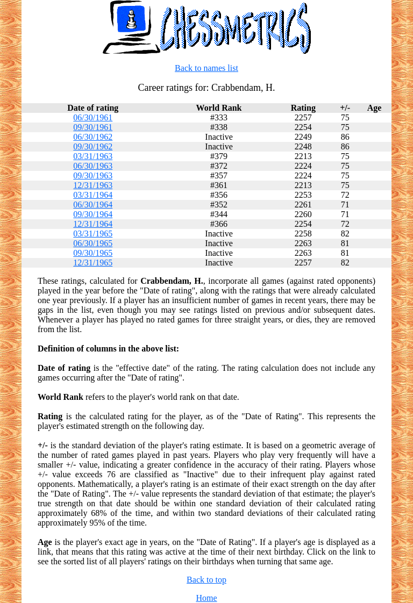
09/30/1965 (92, 252)
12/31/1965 (92, 262)
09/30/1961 (92, 127)
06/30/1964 (92, 204)
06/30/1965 (92, 243)
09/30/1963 (92, 175)
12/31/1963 (92, 185)
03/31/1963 (92, 156)
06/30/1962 (92, 136)
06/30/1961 (92, 117)
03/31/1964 (92, 194)
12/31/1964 (92, 223)
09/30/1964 (92, 214)
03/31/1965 (92, 233)
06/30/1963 (92, 165)
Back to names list (206, 68)
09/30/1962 (92, 146)
